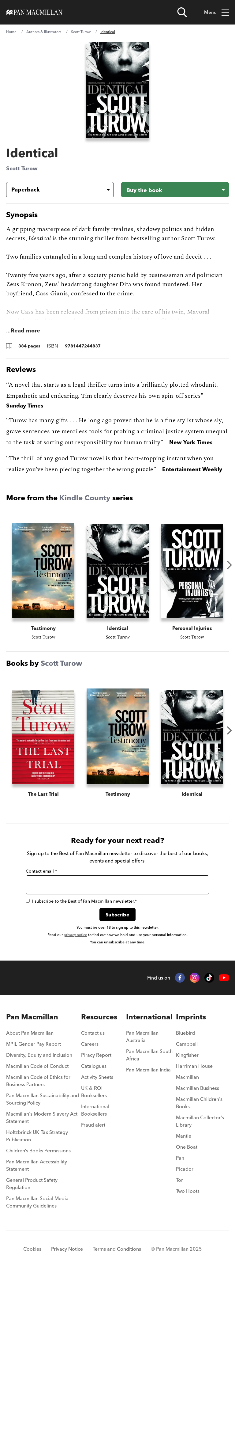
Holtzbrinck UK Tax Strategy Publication (37, 1316)
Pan (180, 1338)
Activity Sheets (97, 1257)
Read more (25, 330)
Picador (184, 1349)
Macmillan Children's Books (199, 1283)
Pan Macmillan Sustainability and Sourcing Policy (42, 1279)
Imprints (191, 1196)
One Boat (186, 1327)
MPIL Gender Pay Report (33, 1224)
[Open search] (182, 12)
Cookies (32, 1429)
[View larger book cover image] (117, 90)
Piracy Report (96, 1235)
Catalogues (93, 1246)
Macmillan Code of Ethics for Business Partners (38, 1261)
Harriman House (194, 1246)
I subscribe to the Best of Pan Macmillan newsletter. (81, 1081)
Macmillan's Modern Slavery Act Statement (41, 1297)
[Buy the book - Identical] (175, 189)
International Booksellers (95, 1290)
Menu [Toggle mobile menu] (216, 12)
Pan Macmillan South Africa (149, 1235)
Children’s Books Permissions (38, 1331)
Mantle (183, 1316)
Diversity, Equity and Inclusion (39, 1235)
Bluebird (185, 1213)
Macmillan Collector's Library (200, 1301)
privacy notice (75, 1115)
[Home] (34, 12)
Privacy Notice (67, 1429)
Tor (179, 1360)
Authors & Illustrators (43, 31)
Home (11, 31)
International (149, 1196)
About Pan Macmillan (30, 1213)
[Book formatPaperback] (55, 189)
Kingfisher (187, 1235)
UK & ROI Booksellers (94, 1272)
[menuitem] (43, 1214)
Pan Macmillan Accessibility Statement (36, 1345)
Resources (99, 1196)
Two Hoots (188, 1371)
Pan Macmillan (32, 1196)
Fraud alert (93, 1305)
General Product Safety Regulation (32, 1364)
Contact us (93, 1213)
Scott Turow (81, 31)
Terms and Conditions (117, 1429)
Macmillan (187, 1257)
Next (229, 565)
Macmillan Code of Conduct (37, 1246)
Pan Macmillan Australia (142, 1216)
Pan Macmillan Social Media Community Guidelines (37, 1382)
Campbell (187, 1224)
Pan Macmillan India (148, 1250)
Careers (90, 1224)
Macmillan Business (197, 1268)
